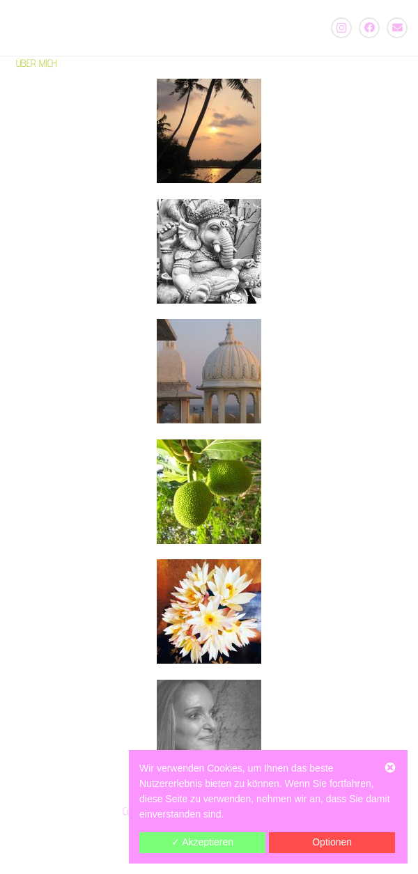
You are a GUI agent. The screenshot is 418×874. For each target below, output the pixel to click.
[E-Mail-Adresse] (397, 27)
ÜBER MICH (36, 63)
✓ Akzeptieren (202, 842)
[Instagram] (341, 27)
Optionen (332, 842)
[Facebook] (369, 27)
